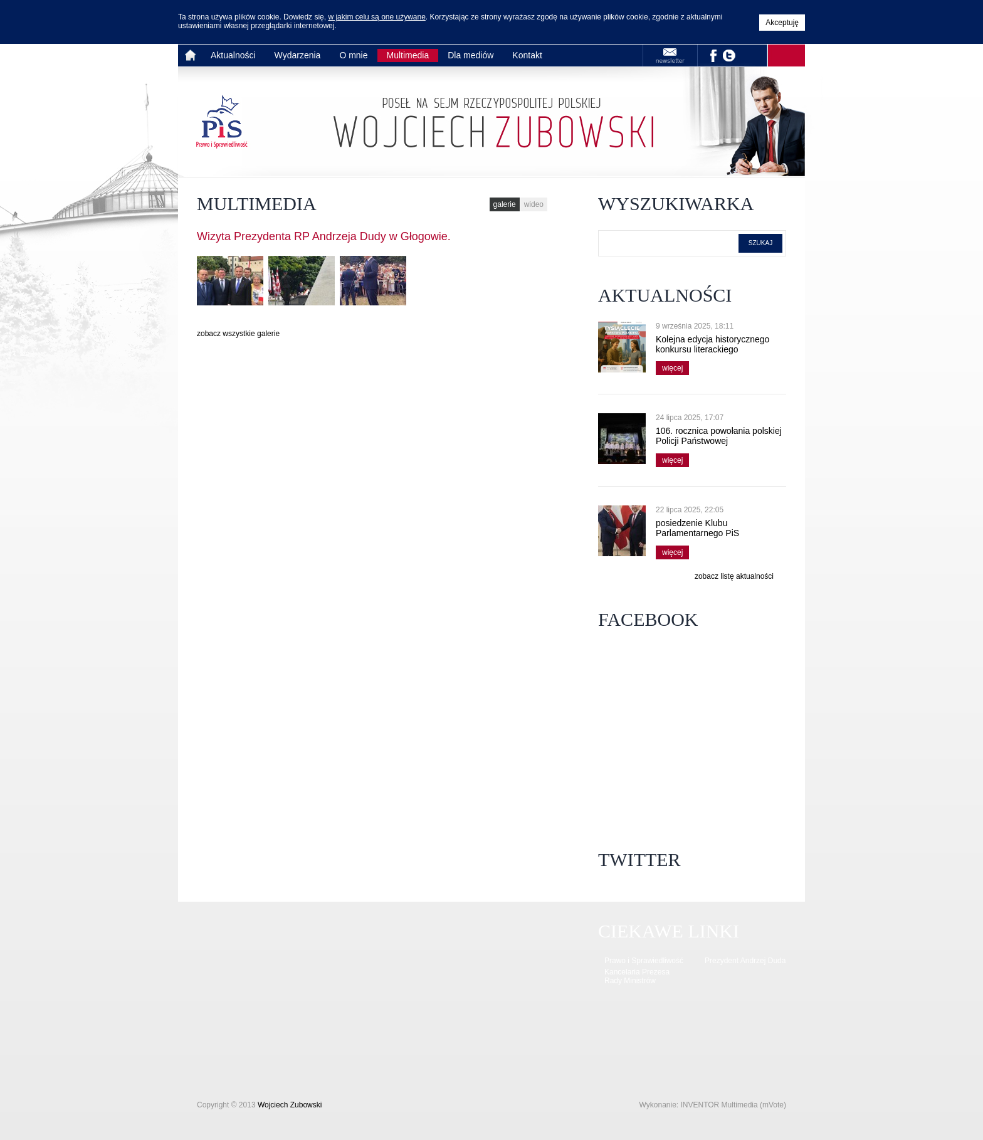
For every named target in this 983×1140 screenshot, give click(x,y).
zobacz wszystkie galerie (238, 333)
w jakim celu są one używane (376, 17)
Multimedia (408, 55)
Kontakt (527, 55)
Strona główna (192, 55)
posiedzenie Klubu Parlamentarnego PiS (697, 528)
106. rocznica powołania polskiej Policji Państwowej (719, 436)
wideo (534, 204)
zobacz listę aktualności (734, 576)
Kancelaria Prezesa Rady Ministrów (637, 976)
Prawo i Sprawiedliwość (643, 960)
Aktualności (233, 55)
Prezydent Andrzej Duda (745, 960)
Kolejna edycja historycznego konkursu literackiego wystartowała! (712, 349)
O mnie (353, 55)
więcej (669, 366)
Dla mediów (470, 55)
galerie (504, 204)
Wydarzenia (298, 55)
